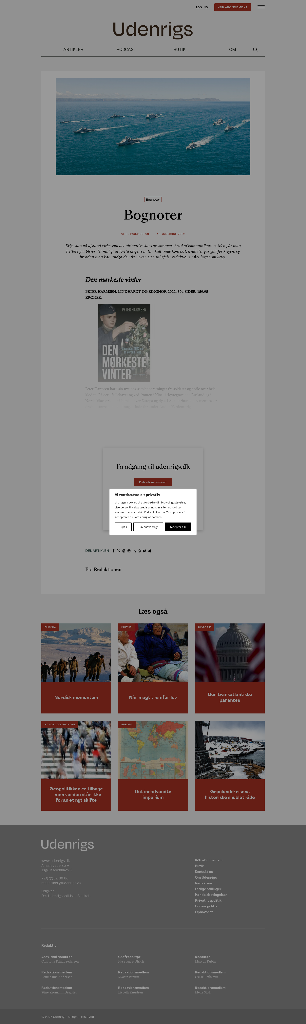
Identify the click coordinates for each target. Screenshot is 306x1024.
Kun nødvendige (148, 527)
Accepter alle (178, 527)
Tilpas (123, 527)
